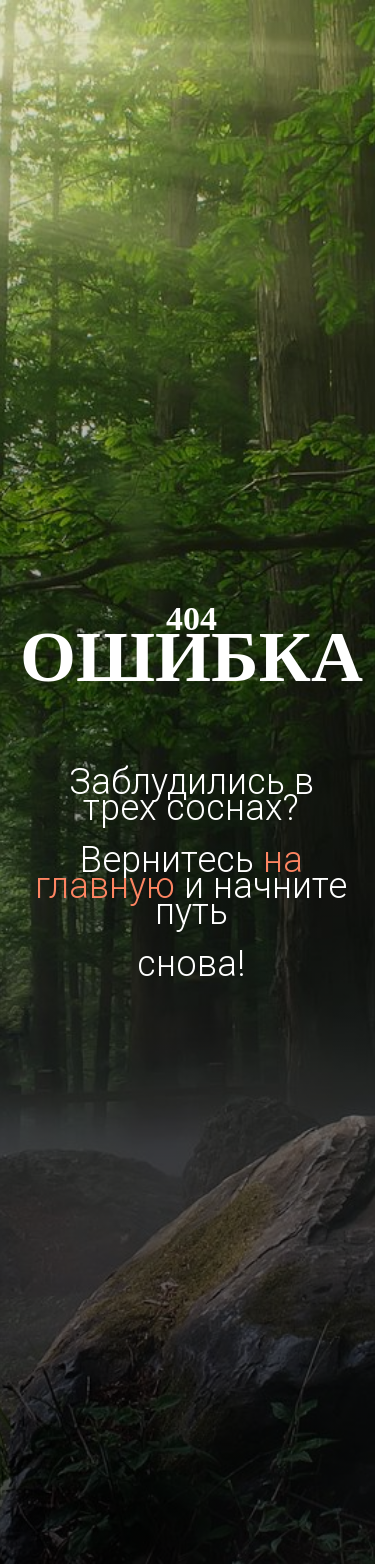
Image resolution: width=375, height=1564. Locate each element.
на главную (169, 873)
